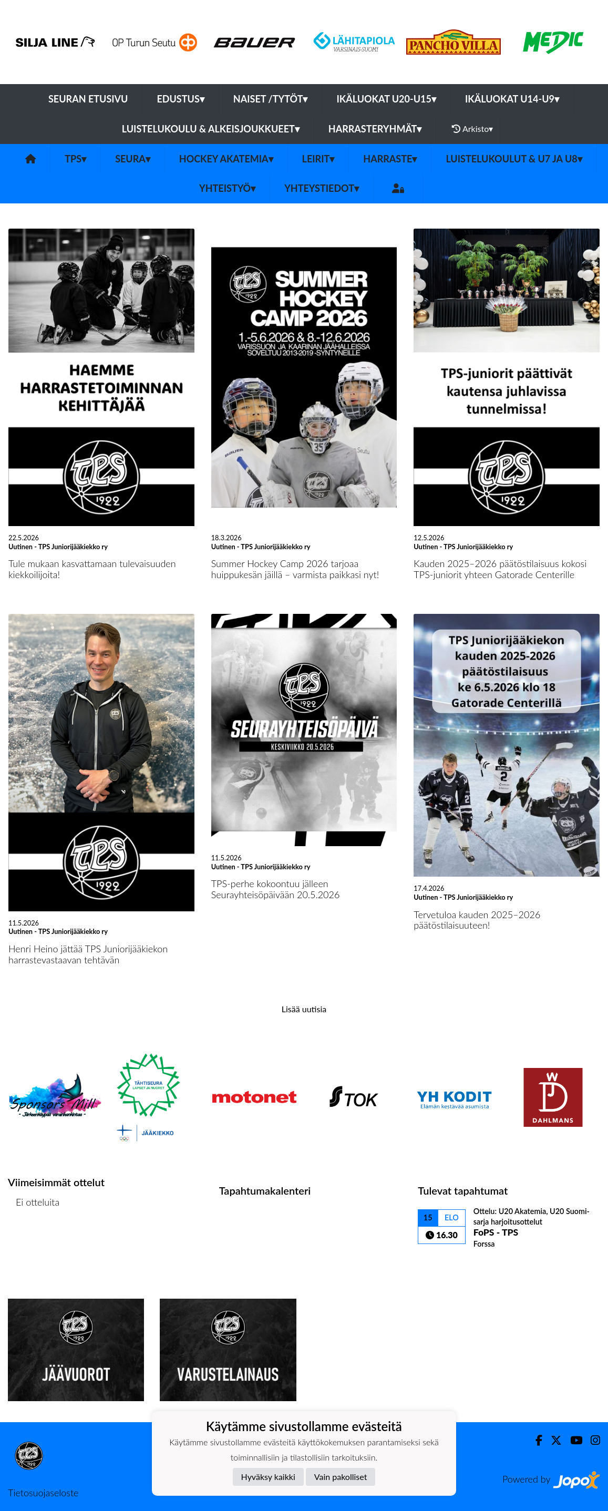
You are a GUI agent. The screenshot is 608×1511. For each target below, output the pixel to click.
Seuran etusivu (88, 99)
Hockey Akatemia (226, 159)
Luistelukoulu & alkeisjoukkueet (211, 129)
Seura (132, 159)
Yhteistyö (227, 188)
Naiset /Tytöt (270, 99)
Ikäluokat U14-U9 (512, 99)
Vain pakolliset (340, 1477)
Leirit (318, 159)
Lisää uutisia (304, 1009)
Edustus (180, 99)
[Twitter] (552, 1440)
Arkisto (472, 128)
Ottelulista (34, 1242)
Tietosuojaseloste (43, 1492)
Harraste (390, 159)
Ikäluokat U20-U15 (386, 99)
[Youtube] (572, 1440)
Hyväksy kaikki (268, 1477)
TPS (75, 159)
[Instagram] (591, 1440)
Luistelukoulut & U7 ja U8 (514, 159)
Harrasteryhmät (375, 129)
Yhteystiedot (321, 188)
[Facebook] (534, 1440)
